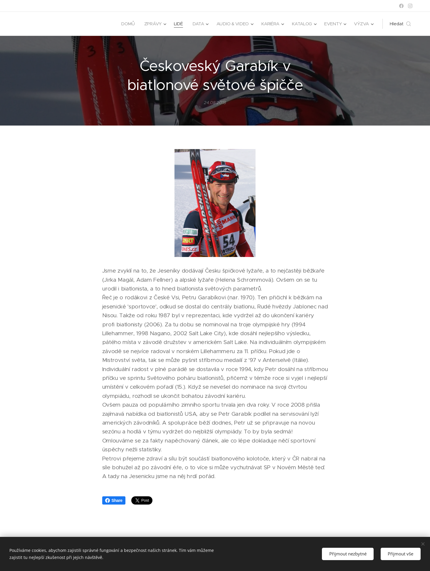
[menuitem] (125, 23)
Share (113, 500)
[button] (400, 23)
